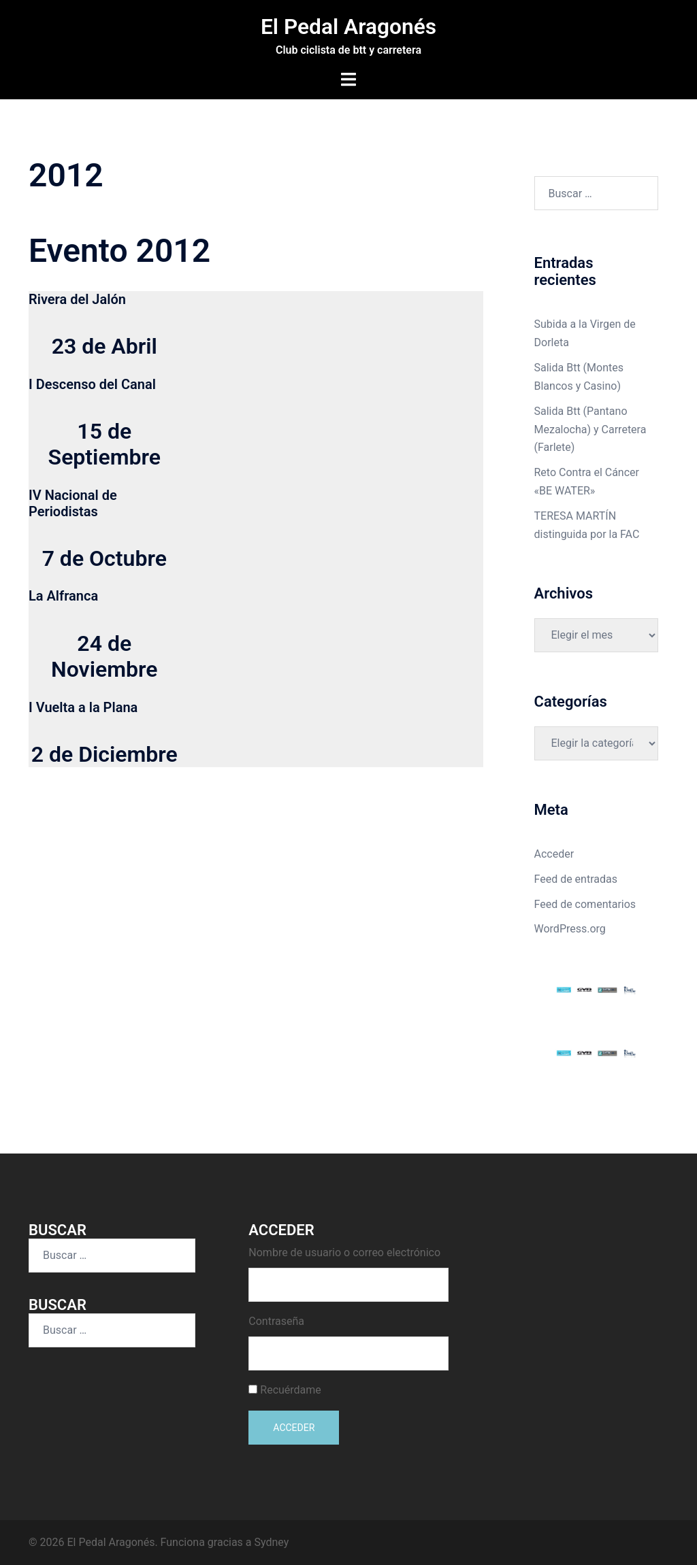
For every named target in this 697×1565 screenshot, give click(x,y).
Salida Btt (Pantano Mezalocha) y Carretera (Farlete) (590, 429)
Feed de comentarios (585, 903)
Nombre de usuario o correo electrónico (344, 1251)
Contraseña (276, 1320)
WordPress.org (570, 928)
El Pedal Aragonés (349, 26)
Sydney (272, 1541)
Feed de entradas (575, 878)
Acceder (554, 853)
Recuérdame (290, 1389)
